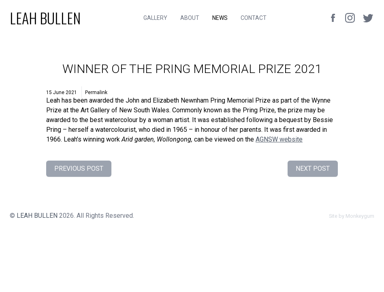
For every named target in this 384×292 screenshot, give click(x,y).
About (189, 18)
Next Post (313, 168)
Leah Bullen (37, 215)
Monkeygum (360, 216)
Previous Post (78, 168)
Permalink (96, 92)
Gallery (155, 18)
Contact (254, 18)
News (220, 18)
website (279, 139)
